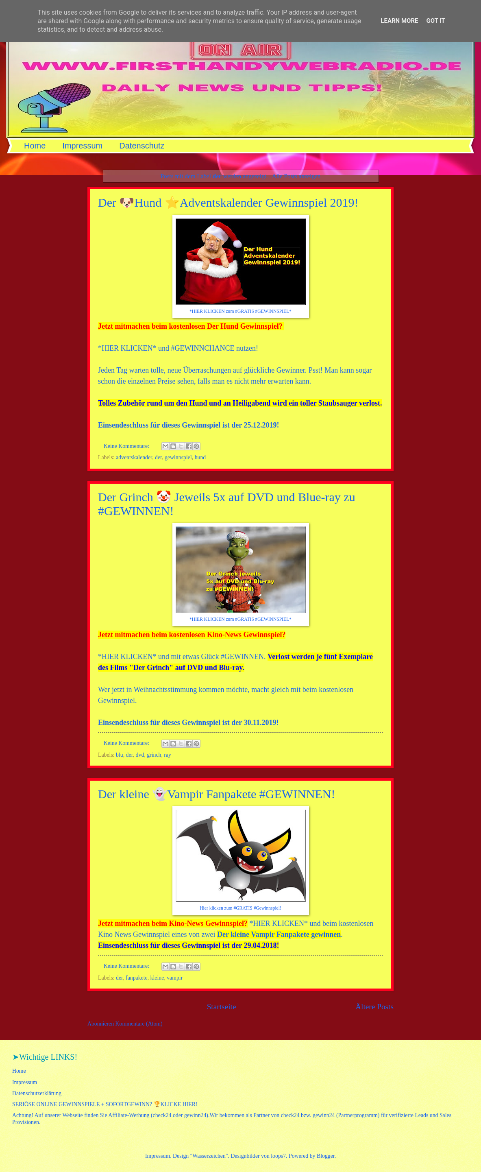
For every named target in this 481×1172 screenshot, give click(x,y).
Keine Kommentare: (127, 446)
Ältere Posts (374, 1006)
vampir (175, 978)
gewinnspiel (178, 457)
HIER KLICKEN (127, 348)
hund (200, 457)
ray (167, 755)
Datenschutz (141, 145)
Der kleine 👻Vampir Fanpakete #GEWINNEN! (216, 794)
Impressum (82, 145)
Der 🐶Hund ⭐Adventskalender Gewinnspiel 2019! (228, 202)
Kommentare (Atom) (139, 1024)
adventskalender (134, 457)
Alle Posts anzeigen (296, 175)
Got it (435, 20)
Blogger (326, 1156)
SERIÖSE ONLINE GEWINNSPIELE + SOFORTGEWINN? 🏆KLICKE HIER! (104, 1104)
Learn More (399, 20)
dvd (140, 755)
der (158, 457)
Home (35, 145)
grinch (154, 755)
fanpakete (137, 978)
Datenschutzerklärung (36, 1093)
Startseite (221, 1006)
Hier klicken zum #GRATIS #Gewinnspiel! (240, 908)
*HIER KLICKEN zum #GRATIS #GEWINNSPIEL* (240, 311)
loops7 (278, 1156)
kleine (157, 978)
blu (119, 755)
